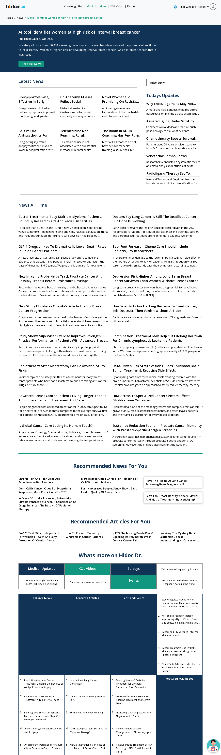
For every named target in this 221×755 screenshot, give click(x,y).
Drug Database (128, 712)
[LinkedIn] (47, 730)
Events (131, 6)
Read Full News (31, 64)
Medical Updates (97, 6)
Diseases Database (130, 724)
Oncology (157, 82)
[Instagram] (29, 730)
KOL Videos (117, 6)
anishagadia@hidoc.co (77, 725)
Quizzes (156, 724)
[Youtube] (38, 730)
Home (9, 17)
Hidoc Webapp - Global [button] (190, 7)
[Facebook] (21, 730)
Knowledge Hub (73, 6)
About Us (182, 724)
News (20, 17)
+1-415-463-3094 (74, 715)
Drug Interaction (129, 718)
